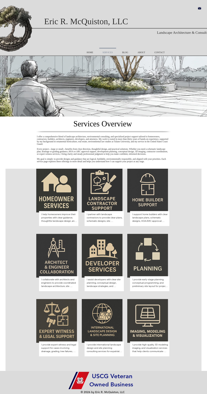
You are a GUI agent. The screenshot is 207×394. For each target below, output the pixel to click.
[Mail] (199, 8)
